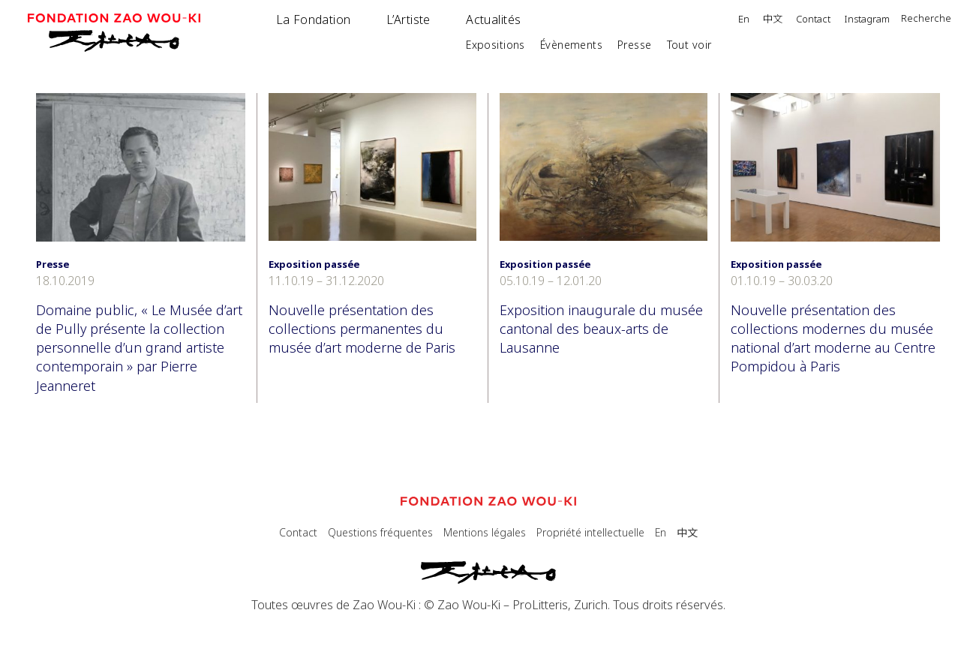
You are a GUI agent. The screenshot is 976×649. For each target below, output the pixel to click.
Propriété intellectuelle (590, 532)
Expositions (495, 45)
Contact (813, 20)
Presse (634, 45)
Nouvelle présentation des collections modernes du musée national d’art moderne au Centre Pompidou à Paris (833, 338)
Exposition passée (314, 264)
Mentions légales (484, 532)
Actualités (493, 20)
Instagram (867, 20)
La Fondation (313, 20)
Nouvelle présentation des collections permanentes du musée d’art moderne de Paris (362, 328)
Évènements (571, 45)
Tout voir (689, 45)
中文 (772, 20)
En (743, 20)
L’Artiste (408, 20)
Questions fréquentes (380, 532)
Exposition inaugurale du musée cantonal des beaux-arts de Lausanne (601, 328)
